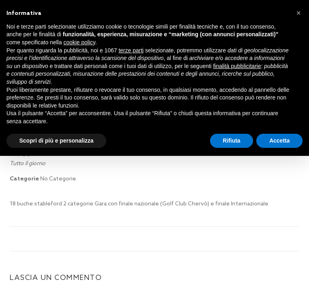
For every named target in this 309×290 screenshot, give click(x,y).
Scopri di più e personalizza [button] (56, 140)
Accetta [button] (279, 140)
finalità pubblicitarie (237, 66)
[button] (298, 12)
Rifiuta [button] (232, 140)
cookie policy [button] (79, 42)
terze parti (131, 50)
